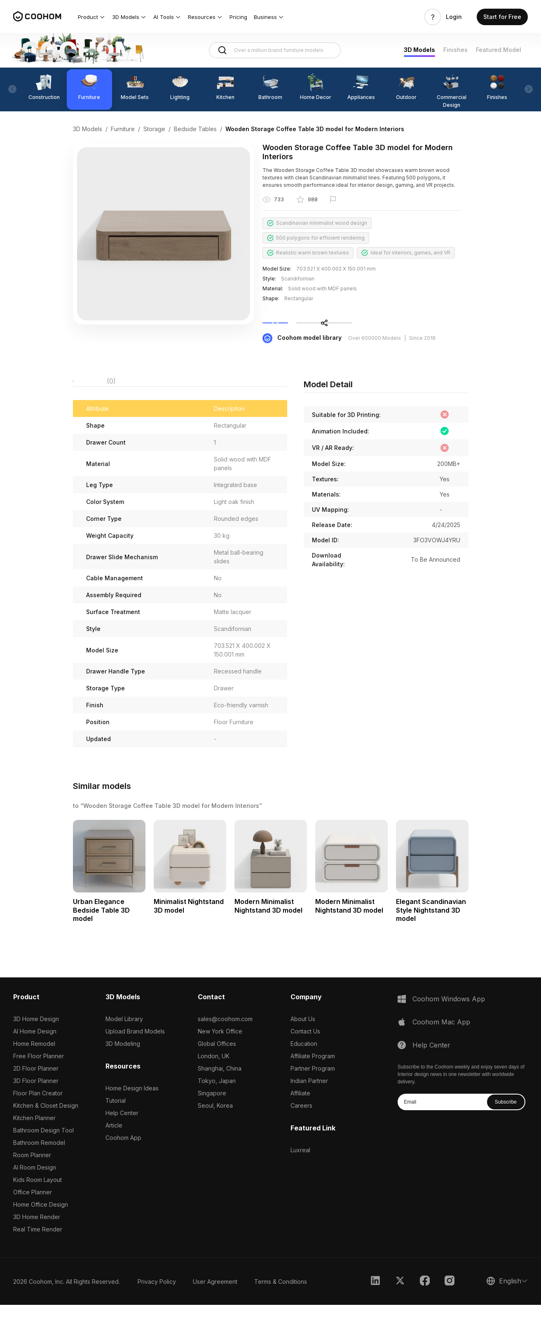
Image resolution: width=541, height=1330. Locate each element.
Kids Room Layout (37, 1204)
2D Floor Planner (36, 1093)
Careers (301, 1130)
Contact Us (305, 1056)
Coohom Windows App (448, 1024)
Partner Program (312, 1093)
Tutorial (115, 1125)
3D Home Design (36, 1044)
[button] (91, 17)
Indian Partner (309, 1105)
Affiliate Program (312, 1081)
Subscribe (506, 1127)
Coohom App (123, 1162)
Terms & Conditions (280, 1306)
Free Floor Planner (38, 1081)
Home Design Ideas (132, 1113)
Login (454, 17)
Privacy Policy (157, 1306)
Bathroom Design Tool (43, 1155)
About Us (302, 1044)
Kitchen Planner (34, 1142)
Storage (154, 128)
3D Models (419, 49)
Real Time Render (37, 1254)
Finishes (455, 49)
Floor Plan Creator (38, 1118)
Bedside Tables (195, 128)
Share (439, 332)
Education (303, 1068)
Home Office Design (40, 1229)
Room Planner (32, 1180)
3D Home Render (36, 1241)
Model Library (124, 1044)
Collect (332, 332)
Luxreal (300, 1175)
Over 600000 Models (374, 357)
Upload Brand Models (135, 1056)
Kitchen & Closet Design (45, 1130)
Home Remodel (34, 1068)
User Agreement (215, 1306)
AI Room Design (34, 1192)
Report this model (361, 200)
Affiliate (300, 1118)
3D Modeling (122, 1068)
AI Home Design (34, 1056)
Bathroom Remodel (39, 1167)
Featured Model (498, 49)
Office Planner (32, 1217)
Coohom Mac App (441, 1047)
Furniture (123, 128)
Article (113, 1150)
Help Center (121, 1138)
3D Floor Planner (36, 1105)
